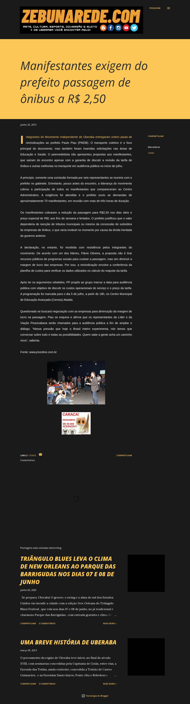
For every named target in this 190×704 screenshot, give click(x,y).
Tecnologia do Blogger (95, 695)
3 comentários (47, 623)
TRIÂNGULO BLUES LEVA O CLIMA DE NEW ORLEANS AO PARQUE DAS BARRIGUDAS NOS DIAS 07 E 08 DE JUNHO (68, 570)
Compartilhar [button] (156, 136)
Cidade (151, 152)
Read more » (110, 623)
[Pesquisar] (155, 8)
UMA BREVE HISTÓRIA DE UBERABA (68, 642)
